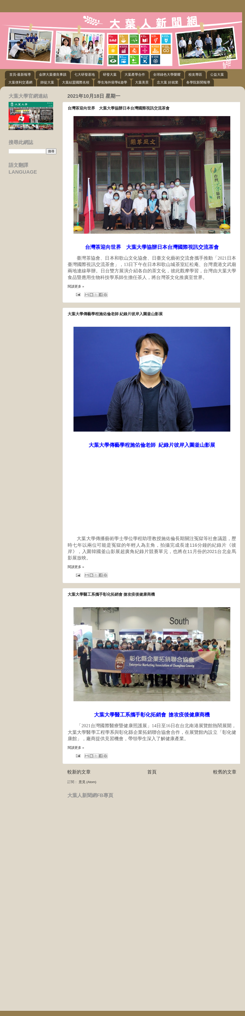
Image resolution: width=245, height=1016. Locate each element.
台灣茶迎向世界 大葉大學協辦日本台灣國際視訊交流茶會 (119, 108)
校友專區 (195, 74)
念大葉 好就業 (167, 82)
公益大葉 (217, 74)
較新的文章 (79, 771)
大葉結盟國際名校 (75, 82)
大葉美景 (142, 82)
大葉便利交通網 (20, 82)
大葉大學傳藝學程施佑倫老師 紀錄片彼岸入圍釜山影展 (115, 314)
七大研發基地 (84, 74)
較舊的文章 (224, 771)
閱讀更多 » (76, 286)
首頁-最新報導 (20, 74)
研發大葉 (110, 74)
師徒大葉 (47, 82)
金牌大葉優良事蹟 (52, 74)
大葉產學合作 (134, 74)
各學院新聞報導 (198, 82)
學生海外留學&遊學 (112, 82)
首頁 (152, 771)
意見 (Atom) (87, 782)
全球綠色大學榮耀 (167, 74)
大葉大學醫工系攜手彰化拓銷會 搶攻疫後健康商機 (111, 594)
